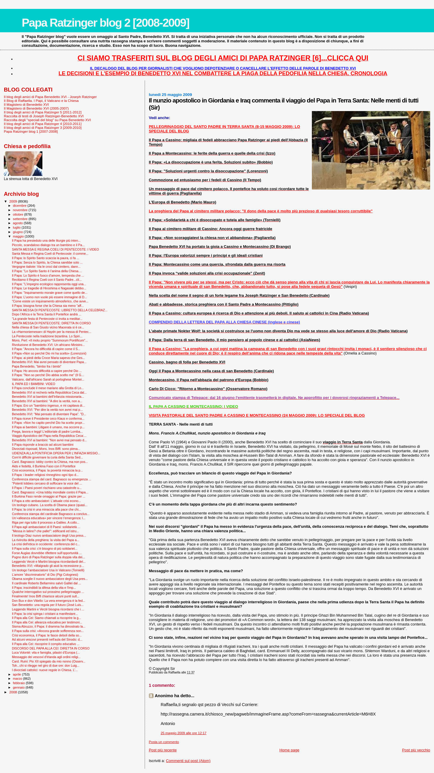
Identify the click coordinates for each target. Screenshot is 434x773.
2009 (13, 201)
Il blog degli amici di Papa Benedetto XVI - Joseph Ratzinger (50, 97)
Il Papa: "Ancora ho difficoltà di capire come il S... (46, 349)
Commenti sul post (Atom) (188, 760)
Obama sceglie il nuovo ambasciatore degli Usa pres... (50, 578)
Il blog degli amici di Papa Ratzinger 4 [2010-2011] (43, 124)
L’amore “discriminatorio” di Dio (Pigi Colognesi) (45, 574)
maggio (19, 236)
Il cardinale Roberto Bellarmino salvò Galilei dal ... (46, 583)
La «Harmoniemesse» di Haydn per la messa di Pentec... (51, 331)
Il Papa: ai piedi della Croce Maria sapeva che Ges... (48, 358)
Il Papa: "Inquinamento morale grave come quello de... (49, 292)
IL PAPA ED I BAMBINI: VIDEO (33, 384)
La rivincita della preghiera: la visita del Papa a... (45, 540)
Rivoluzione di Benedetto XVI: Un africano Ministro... (48, 345)
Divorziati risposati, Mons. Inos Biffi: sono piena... (46, 448)
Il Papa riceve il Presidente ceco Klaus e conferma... (48, 418)
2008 (13, 692)
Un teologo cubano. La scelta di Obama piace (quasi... (49, 505)
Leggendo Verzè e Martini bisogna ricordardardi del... (49, 561)
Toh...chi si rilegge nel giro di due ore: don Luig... (45, 665)
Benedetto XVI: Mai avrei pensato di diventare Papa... (49, 362)
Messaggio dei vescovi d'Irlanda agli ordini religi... (46, 657)
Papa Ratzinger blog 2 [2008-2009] (105, 22)
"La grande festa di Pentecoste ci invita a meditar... (47, 318)
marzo (18, 678)
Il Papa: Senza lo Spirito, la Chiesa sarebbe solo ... (47, 262)
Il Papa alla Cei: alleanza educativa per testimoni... (47, 622)
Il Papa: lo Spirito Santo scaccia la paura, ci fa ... (45, 258)
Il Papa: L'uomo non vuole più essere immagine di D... (49, 297)
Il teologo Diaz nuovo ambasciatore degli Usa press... (49, 535)
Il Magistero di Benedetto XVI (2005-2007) (36, 108)
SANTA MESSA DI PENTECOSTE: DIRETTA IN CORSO (51, 323)
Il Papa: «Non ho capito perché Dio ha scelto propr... (48, 422)
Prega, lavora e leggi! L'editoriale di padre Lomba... (47, 431)
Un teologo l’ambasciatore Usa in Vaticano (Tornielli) (48, 570)
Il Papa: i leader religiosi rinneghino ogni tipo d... (45, 475)
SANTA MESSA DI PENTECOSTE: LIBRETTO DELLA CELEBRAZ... (59, 310)
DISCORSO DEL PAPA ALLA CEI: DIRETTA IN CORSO (51, 648)
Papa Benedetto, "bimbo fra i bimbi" (36, 366)
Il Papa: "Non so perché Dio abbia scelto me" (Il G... (48, 375)
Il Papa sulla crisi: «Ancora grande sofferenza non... (48, 631)
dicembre (20, 205)
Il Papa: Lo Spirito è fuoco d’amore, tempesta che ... (48, 275)
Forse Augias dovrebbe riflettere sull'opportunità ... (47, 553)
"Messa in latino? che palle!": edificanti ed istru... (45, 531)
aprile (17, 674)
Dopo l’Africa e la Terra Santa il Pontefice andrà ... (46, 314)
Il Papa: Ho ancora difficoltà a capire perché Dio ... (47, 371)
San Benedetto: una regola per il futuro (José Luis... (48, 605)
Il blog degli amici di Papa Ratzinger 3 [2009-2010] (43, 127)
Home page (289, 750)
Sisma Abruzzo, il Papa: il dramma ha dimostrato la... (48, 626)
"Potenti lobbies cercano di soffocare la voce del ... (47, 483)
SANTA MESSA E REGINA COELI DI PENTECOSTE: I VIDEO (55, 249)
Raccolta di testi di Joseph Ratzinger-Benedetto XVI (44, 116)
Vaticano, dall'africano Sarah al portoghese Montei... (48, 379)
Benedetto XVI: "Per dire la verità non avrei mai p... (47, 409)
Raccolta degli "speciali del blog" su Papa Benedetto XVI (47, 120)
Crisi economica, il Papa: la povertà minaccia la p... (47, 470)
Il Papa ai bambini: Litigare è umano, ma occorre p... (48, 427)
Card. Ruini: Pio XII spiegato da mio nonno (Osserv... (48, 661)
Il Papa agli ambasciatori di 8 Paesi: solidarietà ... (46, 527)
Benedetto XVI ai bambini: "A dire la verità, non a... (47, 401)
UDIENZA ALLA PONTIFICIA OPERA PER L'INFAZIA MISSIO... (56, 453)
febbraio (19, 683)
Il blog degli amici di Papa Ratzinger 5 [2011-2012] (43, 112)
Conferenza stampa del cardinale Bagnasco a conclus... (51, 514)
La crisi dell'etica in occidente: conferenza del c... (46, 544)
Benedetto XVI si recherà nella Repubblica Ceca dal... (49, 392)
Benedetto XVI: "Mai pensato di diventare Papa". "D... (49, 414)
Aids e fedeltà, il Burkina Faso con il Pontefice (44, 466)
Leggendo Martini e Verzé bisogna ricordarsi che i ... (48, 609)
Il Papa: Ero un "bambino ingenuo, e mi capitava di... (48, 405)
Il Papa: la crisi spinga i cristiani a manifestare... (45, 613)
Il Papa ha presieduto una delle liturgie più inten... (46, 240)
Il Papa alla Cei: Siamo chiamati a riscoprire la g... (46, 618)
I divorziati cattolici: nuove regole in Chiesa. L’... (45, 670)
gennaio (19, 687)
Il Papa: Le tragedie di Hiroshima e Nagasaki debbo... (49, 288)
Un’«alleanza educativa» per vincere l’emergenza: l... (48, 518)
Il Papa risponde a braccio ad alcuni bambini (43, 444)
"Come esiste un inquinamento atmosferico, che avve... (50, 301)
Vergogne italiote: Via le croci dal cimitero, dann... (46, 266)
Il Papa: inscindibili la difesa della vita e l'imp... (44, 587)
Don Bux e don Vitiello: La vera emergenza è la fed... (48, 600)
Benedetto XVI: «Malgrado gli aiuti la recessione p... (48, 565)
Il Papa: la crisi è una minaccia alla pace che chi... (46, 509)
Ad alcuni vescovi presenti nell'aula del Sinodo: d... (47, 639)
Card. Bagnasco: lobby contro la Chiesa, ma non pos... (50, 462)
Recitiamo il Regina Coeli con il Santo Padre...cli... (47, 279)
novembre (21, 210)
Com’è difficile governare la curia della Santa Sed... (47, 457)
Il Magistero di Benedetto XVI (26, 104)
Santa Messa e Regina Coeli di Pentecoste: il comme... (50, 253)
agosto (18, 223)
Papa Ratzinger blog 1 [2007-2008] (31, 131)
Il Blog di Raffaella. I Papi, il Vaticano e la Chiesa (41, 100)
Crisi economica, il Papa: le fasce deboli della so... (47, 635)
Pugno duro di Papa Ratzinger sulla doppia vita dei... (48, 557)
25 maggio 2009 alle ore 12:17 (184, 733)
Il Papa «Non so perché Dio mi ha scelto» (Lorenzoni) (49, 353)
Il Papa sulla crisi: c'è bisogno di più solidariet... (44, 548)
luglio (17, 227)
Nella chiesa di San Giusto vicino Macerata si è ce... (48, 327)
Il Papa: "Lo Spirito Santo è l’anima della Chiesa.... (47, 271)
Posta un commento (164, 742)
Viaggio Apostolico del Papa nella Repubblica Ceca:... (49, 435)
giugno (18, 232)
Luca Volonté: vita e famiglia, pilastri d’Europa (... (46, 652)
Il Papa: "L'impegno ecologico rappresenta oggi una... (49, 284)
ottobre (18, 214)
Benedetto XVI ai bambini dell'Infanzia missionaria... (48, 396)
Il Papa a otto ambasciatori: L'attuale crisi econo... (46, 501)
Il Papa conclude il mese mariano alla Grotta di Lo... (48, 388)
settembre (21, 219)
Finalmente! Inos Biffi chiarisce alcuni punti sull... (45, 596)
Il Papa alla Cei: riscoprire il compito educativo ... (45, 644)
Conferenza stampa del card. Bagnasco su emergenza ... (51, 479)
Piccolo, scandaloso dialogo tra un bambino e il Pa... (48, 245)
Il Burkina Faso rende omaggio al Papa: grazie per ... (48, 496)
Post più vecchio (416, 750)
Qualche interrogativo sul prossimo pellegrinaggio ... (48, 592)
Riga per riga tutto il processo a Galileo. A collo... (45, 522)
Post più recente (163, 750)
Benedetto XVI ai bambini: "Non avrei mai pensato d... (49, 440)
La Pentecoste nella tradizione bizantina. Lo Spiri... (47, 336)
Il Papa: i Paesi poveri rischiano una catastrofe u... (47, 488)
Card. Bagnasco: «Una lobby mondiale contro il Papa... (50, 492)
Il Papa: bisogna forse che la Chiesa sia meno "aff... (48, 305)
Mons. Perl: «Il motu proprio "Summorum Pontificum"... (50, 340)
